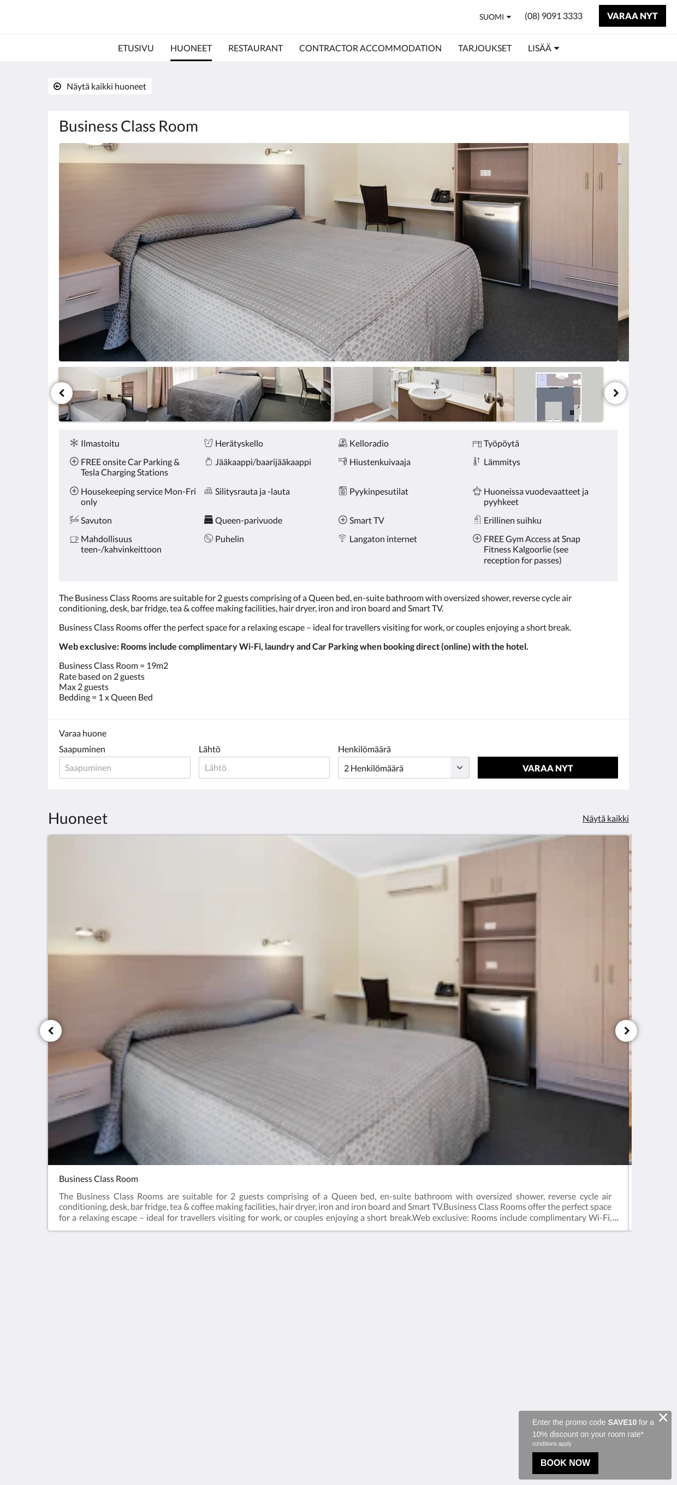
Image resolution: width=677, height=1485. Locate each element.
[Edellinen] (62, 393)
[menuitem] (136, 48)
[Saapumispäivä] (126, 768)
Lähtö (212, 749)
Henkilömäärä (369, 749)
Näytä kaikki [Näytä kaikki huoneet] (606, 818)
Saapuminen (82, 749)
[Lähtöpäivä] (268, 768)
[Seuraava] (615, 393)
